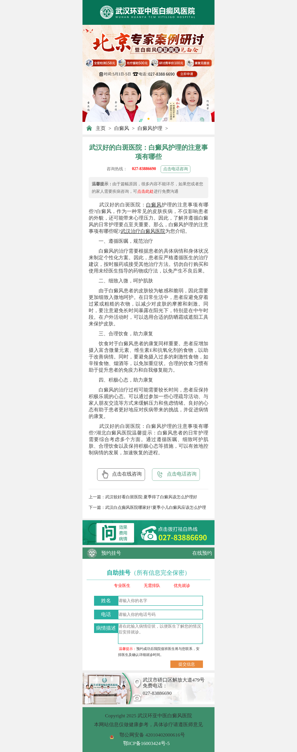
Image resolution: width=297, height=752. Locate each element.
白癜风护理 (150, 128)
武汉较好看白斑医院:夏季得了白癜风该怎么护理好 (151, 497)
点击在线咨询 (121, 474)
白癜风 (121, 128)
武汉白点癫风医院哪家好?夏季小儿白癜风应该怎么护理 (155, 507)
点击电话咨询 (175, 169)
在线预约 (202, 553)
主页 (101, 128)
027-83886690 (144, 168)
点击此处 (145, 191)
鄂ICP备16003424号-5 (146, 743)
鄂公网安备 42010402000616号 (152, 735)
